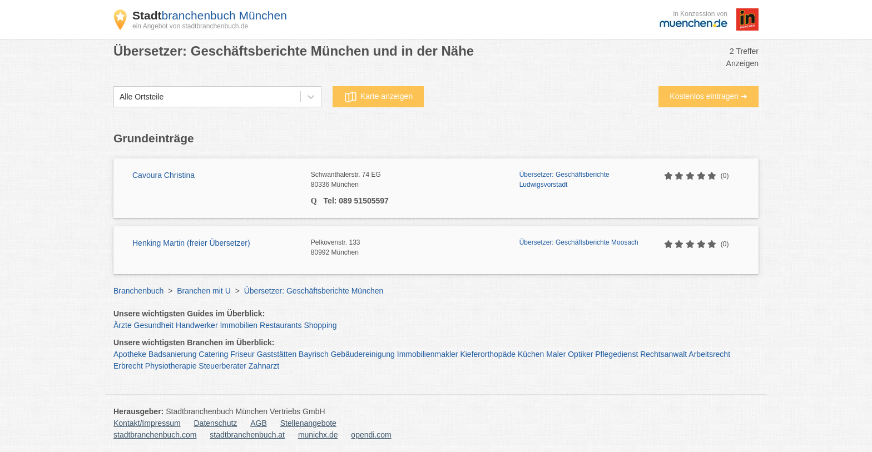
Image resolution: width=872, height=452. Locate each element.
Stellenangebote (308, 423)
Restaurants (280, 325)
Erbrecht (128, 365)
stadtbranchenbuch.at (247, 434)
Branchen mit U (203, 290)
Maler (556, 354)
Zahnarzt (264, 365)
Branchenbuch (138, 290)
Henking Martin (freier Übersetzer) (191, 243)
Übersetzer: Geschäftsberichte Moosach (578, 242)
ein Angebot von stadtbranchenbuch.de (190, 26)
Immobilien (238, 325)
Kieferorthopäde (488, 354)
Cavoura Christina (163, 175)
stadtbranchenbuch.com (154, 434)
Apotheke (129, 354)
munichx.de (318, 434)
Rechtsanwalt (663, 354)
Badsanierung (172, 354)
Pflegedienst (616, 354)
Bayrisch (314, 354)
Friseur (242, 354)
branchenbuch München (209, 15)
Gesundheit (154, 325)
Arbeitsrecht (709, 354)
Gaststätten (277, 354)
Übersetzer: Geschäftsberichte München (314, 290)
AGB (258, 423)
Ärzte (122, 325)
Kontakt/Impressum (147, 423)
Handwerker (196, 325)
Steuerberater (222, 365)
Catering (213, 354)
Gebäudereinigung (363, 354)
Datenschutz (215, 423)
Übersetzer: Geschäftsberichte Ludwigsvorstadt (564, 179)
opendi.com (371, 434)
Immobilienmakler (427, 354)
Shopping (320, 325)
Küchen (531, 354)
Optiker (580, 354)
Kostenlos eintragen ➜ (708, 96)
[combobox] (119, 97)
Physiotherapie (171, 365)
